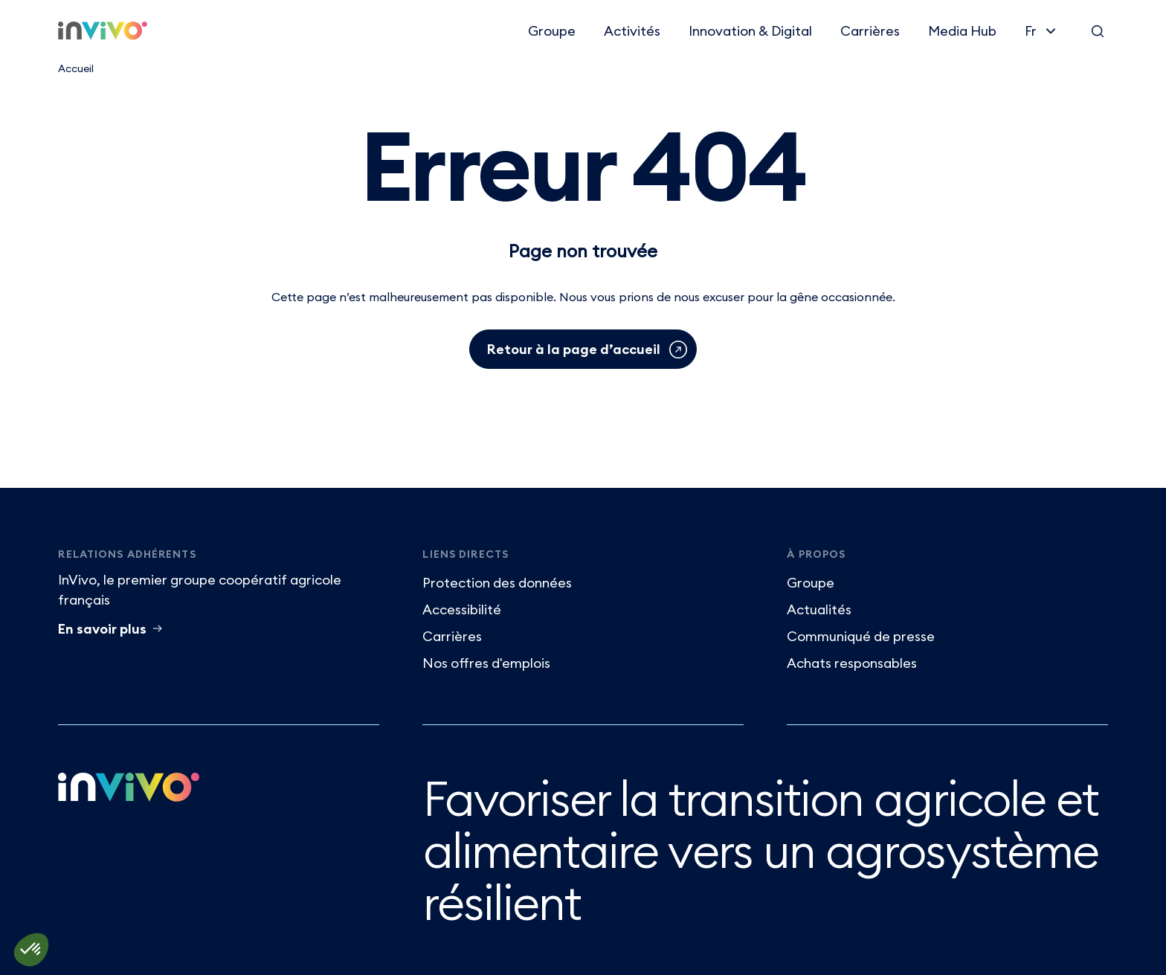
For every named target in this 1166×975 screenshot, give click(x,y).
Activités (632, 30)
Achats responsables (852, 663)
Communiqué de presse (861, 636)
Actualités (819, 609)
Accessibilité (461, 609)
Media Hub (962, 30)
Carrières (870, 30)
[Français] (1042, 30)
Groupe (552, 30)
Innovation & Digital (750, 30)
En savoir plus (102, 628)
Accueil (76, 68)
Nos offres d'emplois (486, 663)
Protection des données (497, 582)
